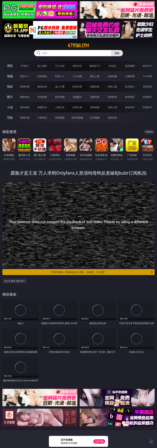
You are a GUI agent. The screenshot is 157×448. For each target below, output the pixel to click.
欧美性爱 (77, 86)
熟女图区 (130, 97)
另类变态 (147, 86)
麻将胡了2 (94, 65)
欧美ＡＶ (60, 76)
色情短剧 (112, 117)
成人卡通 (60, 86)
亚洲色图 (42, 97)
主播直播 (130, 76)
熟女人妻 (95, 76)
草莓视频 (60, 117)
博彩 (10, 66)
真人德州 (42, 65)
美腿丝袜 (95, 97)
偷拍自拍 (42, 86)
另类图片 (147, 97)
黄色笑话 (130, 107)
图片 (10, 97)
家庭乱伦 (42, 107)
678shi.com (78, 46)
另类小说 (112, 107)
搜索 (117, 53)
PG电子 (25, 65)
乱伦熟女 (130, 86)
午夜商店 (42, 117)
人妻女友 (60, 107)
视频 (10, 76)
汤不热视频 (77, 117)
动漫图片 (77, 97)
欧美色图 (60, 97)
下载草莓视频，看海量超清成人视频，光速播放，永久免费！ (102, 272)
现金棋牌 (130, 65)
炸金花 (112, 65)
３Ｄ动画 (77, 76)
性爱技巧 (147, 107)
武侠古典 (77, 107)
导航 (10, 118)
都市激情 (24, 107)
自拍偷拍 (42, 76)
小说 (10, 107)
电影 (10, 86)
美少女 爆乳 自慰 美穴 (14, 280)
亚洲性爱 (24, 86)
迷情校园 (95, 107)
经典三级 (112, 86)
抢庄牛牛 (147, 65)
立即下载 (99, 441)
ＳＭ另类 (147, 76)
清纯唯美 (112, 97)
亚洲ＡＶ (24, 76)
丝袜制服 (112, 76)
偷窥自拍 (24, 97)
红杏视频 (95, 117)
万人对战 (60, 65)
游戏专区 (77, 65)
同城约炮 (24, 117)
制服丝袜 (95, 86)
